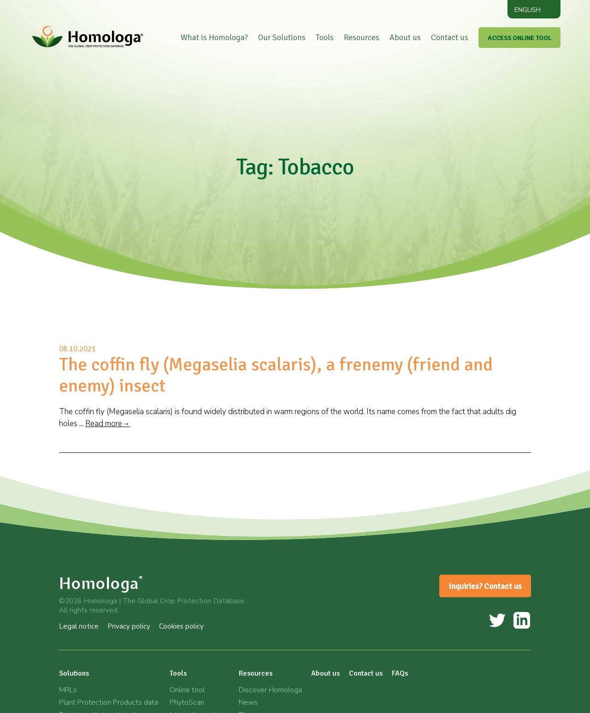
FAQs (400, 673)
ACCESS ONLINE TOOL (519, 38)
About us (405, 37)
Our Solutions (282, 37)
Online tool (187, 690)
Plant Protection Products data (108, 702)
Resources (361, 37)
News (248, 702)
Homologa (101, 583)
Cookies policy (181, 626)
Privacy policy (128, 626)
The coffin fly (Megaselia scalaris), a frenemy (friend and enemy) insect (276, 375)
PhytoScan (187, 702)
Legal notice (79, 626)
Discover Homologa (270, 690)
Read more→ (107, 423)
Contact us (449, 37)
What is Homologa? (214, 37)
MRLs (68, 690)
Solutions (74, 673)
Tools (325, 37)
